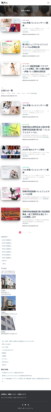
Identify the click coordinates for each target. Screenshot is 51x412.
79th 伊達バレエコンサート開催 (9, 372)
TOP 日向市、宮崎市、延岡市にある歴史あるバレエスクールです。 (18, 341)
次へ (30, 232)
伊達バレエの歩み (6, 344)
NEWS (3, 260)
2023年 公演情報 (25, 209)
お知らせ (4, 364)
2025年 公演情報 (25, 63)
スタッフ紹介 (5, 347)
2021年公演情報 (5, 254)
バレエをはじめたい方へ (8, 350)
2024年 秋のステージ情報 (33, 150)
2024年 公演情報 (25, 147)
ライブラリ (4, 359)
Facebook (22, 405)
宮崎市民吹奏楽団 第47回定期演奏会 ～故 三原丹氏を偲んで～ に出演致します (36, 214)
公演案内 (4, 356)
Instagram (28, 405)
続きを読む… (26, 31)
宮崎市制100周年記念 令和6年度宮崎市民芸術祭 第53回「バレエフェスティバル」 (36, 129)
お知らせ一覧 (7, 90)
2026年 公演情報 (25, 20)
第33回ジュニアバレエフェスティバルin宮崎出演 (13, 375)
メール (25, 404)
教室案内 (4, 353)
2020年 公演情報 (6, 257)
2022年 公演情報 (6, 252)
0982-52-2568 (8, 294)
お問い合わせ (5, 362)
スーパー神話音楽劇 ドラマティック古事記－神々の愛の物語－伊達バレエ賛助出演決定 (35, 69)
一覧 (2, 87)
